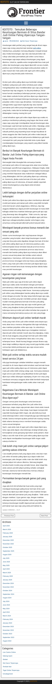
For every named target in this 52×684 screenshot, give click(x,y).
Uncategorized (8, 674)
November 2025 (8, 544)
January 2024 (7, 623)
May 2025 (6, 565)
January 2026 (7, 537)
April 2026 (6, 526)
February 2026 (8, 533)
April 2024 (6, 612)
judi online (37, 48)
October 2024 (7, 590)
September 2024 (8, 594)
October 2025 (7, 547)
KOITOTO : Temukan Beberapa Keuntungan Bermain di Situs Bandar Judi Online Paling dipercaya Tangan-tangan (23, 34)
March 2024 (7, 616)
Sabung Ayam (7, 656)
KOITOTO (4, 1)
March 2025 (7, 572)
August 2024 (7, 598)
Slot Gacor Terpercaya (29, 41)
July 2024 (6, 601)
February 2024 (8, 619)
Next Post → (45, 516)
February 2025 (8, 576)
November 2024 (8, 587)
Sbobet (5, 659)
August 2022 (7, 641)
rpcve (6, 41)
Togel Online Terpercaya (11, 670)
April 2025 (6, 569)
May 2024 (6, 608)
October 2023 (7, 634)
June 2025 (6, 562)
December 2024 (8, 583)
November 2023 (8, 630)
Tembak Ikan (7, 666)
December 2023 (8, 626)
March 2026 (7, 529)
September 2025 (8, 551)
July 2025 (6, 558)
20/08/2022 (15, 41)
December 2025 (8, 540)
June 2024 (6, 605)
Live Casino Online (9, 652)
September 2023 (8, 637)
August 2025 (7, 554)
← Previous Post (8, 516)
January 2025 (7, 580)
